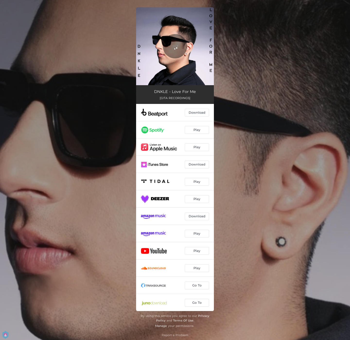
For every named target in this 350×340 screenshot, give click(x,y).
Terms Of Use (183, 320)
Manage (161, 326)
